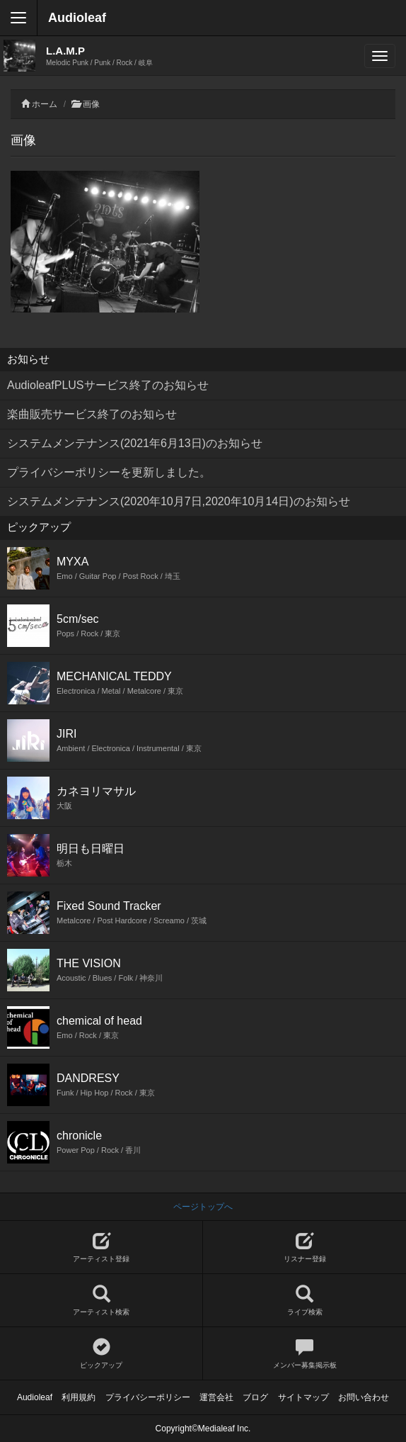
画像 (91, 104)
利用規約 (78, 1397)
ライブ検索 (304, 1300)
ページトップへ (203, 1207)
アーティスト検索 (101, 1300)
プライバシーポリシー (147, 1397)
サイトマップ (303, 1397)
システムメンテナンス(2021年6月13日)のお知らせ (134, 443)
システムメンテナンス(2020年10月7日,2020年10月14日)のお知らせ (178, 501)
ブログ (255, 1397)
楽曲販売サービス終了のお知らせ (92, 414)
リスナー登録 (304, 1247)
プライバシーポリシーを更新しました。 (109, 472)
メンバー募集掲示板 (304, 1354)
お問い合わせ (363, 1397)
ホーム (44, 104)
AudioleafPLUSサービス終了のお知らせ (108, 385)
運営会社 (216, 1397)
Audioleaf (77, 18)
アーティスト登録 (101, 1247)
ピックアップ (101, 1354)
